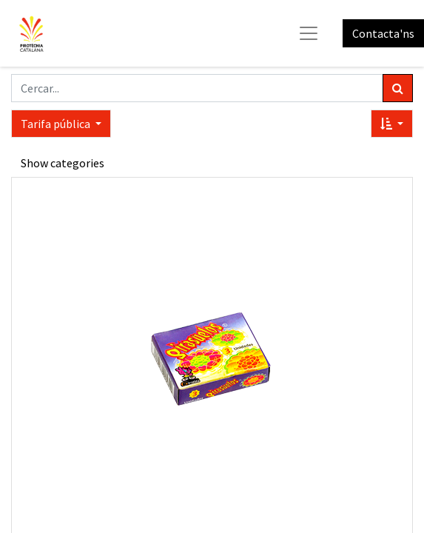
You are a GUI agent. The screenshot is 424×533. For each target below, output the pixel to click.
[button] (392, 124)
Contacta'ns (383, 33)
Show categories (62, 162)
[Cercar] (398, 88)
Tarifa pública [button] (56, 123)
